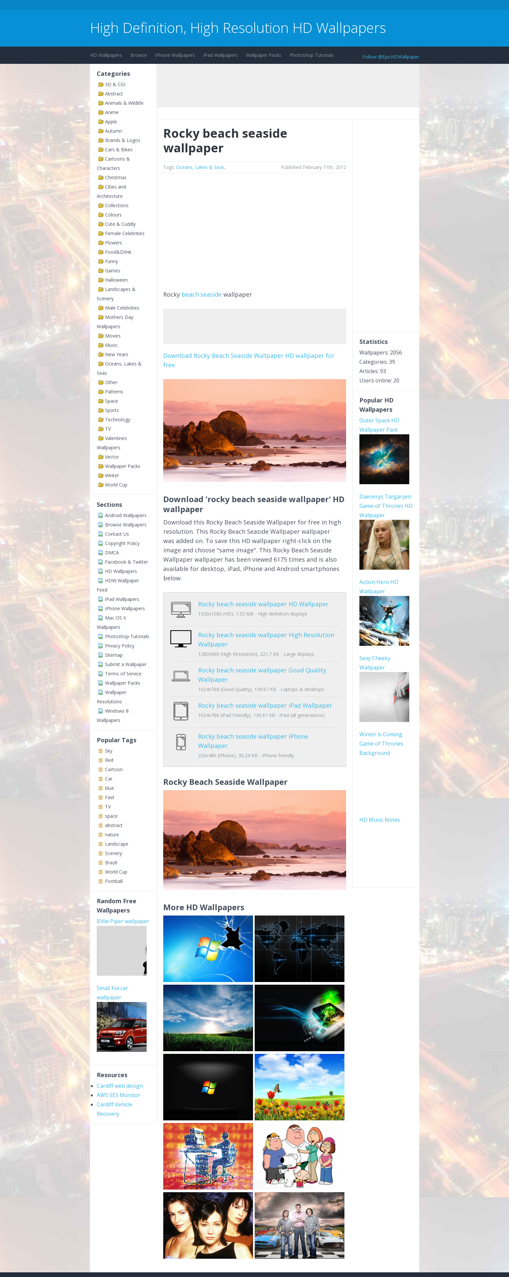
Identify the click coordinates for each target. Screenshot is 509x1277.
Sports (112, 410)
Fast (109, 797)
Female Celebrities (125, 233)
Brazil (111, 862)
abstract (114, 825)
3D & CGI (115, 84)
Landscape (116, 844)
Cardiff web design (120, 1085)
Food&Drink (118, 252)
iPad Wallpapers (220, 55)
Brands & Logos (122, 140)
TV (108, 429)
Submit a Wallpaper (126, 664)
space (111, 816)
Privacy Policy (119, 645)
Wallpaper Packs (263, 55)
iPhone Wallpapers (175, 55)
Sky (108, 751)
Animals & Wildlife (124, 103)
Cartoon (114, 769)
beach (190, 294)
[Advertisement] (211, 6)
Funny (111, 261)
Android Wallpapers (126, 515)
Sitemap (114, 655)
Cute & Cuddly (120, 224)
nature (112, 834)
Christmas (116, 177)
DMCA (112, 552)
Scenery (113, 853)
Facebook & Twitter (126, 562)
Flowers (113, 242)
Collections (117, 205)
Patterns (114, 391)
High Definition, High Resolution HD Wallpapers (238, 27)
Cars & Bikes (119, 149)
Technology (117, 419)
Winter (112, 475)
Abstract (114, 93)
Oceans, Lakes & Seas (200, 167)
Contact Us (117, 534)
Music (111, 345)
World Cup (116, 485)
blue (109, 788)
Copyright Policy (122, 543)
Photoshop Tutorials (312, 55)
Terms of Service (123, 673)
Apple (111, 121)
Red (109, 760)
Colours (113, 215)
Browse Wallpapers (126, 524)
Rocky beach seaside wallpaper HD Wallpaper (263, 604)
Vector (112, 457)
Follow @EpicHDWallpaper (390, 57)
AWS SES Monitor (118, 1095)
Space (111, 401)
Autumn (113, 131)
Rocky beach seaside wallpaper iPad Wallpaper (265, 700)
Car (108, 779)
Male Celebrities (122, 308)
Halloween (116, 280)
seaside (211, 294)
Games (112, 270)
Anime (112, 112)
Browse (138, 55)
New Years (116, 354)
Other (111, 382)
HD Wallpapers (106, 55)
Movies (113, 336)
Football (114, 881)
